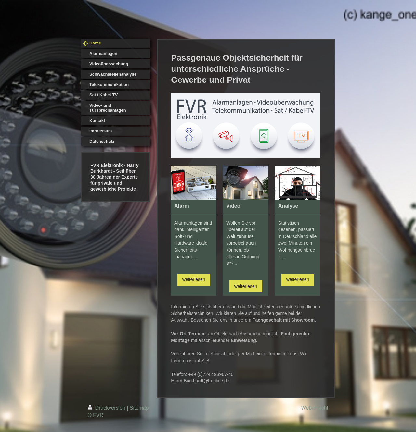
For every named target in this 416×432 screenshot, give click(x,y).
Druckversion (107, 408)
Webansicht (314, 408)
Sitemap (139, 408)
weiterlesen (193, 279)
